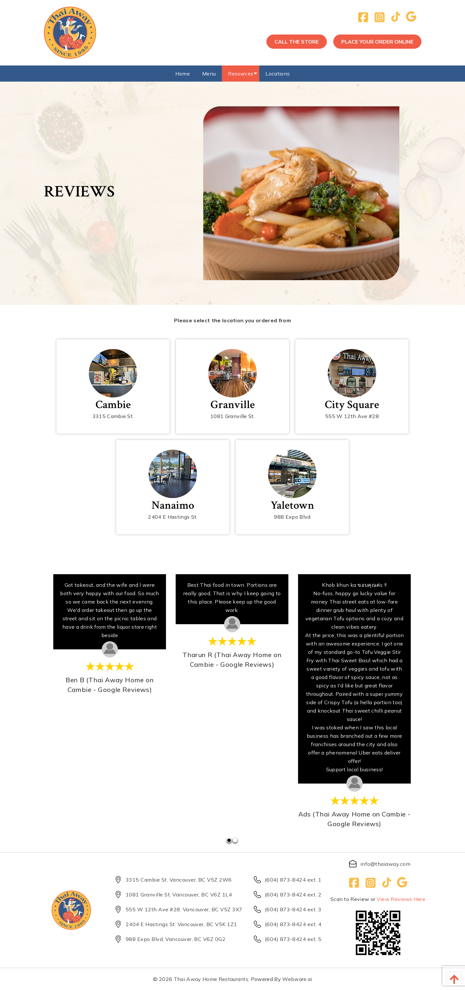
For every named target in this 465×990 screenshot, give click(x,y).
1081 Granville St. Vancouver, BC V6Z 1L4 (171, 894)
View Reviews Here (401, 899)
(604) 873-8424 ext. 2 (286, 894)
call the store (296, 41)
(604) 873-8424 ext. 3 (286, 909)
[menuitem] (182, 73)
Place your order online (377, 41)
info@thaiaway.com (377, 863)
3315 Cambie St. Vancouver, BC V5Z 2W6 (171, 879)
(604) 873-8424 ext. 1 (286, 879)
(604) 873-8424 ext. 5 (286, 939)
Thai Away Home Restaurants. (212, 979)
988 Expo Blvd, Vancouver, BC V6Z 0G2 (168, 939)
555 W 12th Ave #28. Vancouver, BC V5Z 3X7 (177, 909)
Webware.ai (297, 979)
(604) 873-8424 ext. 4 (286, 924)
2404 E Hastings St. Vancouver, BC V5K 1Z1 (174, 924)
